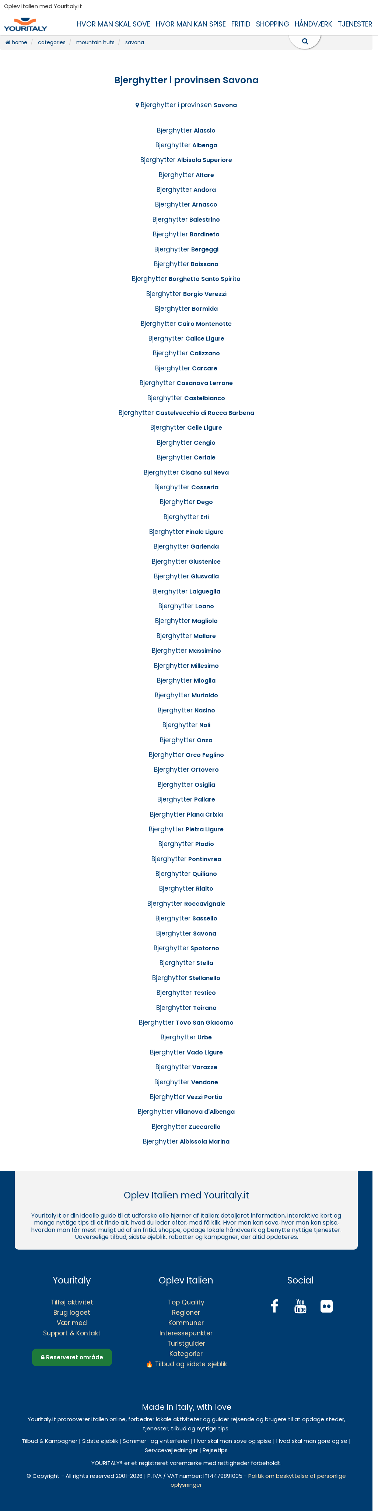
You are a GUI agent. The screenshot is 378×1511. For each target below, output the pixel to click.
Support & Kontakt (72, 1333)
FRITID (241, 24)
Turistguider (186, 1343)
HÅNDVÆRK (313, 24)
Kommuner (186, 1322)
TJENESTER (355, 24)
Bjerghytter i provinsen (186, 105)
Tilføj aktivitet (72, 1302)
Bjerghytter (186, 130)
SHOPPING (272, 24)
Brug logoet (71, 1312)
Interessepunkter (186, 1333)
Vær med (72, 1322)
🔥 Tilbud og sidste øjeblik (186, 1364)
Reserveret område (72, 1357)
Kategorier (186, 1353)
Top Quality (186, 1302)
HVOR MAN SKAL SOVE (113, 24)
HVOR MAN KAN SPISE (191, 24)
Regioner (186, 1312)
